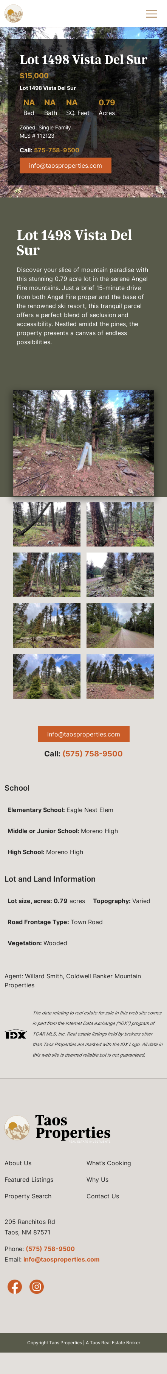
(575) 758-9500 (92, 753)
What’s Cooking (109, 1163)
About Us (18, 1163)
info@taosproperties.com (65, 165)
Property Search (28, 1196)
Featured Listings (29, 1179)
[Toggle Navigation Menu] (151, 13)
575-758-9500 (56, 150)
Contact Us (103, 1196)
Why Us (97, 1179)
